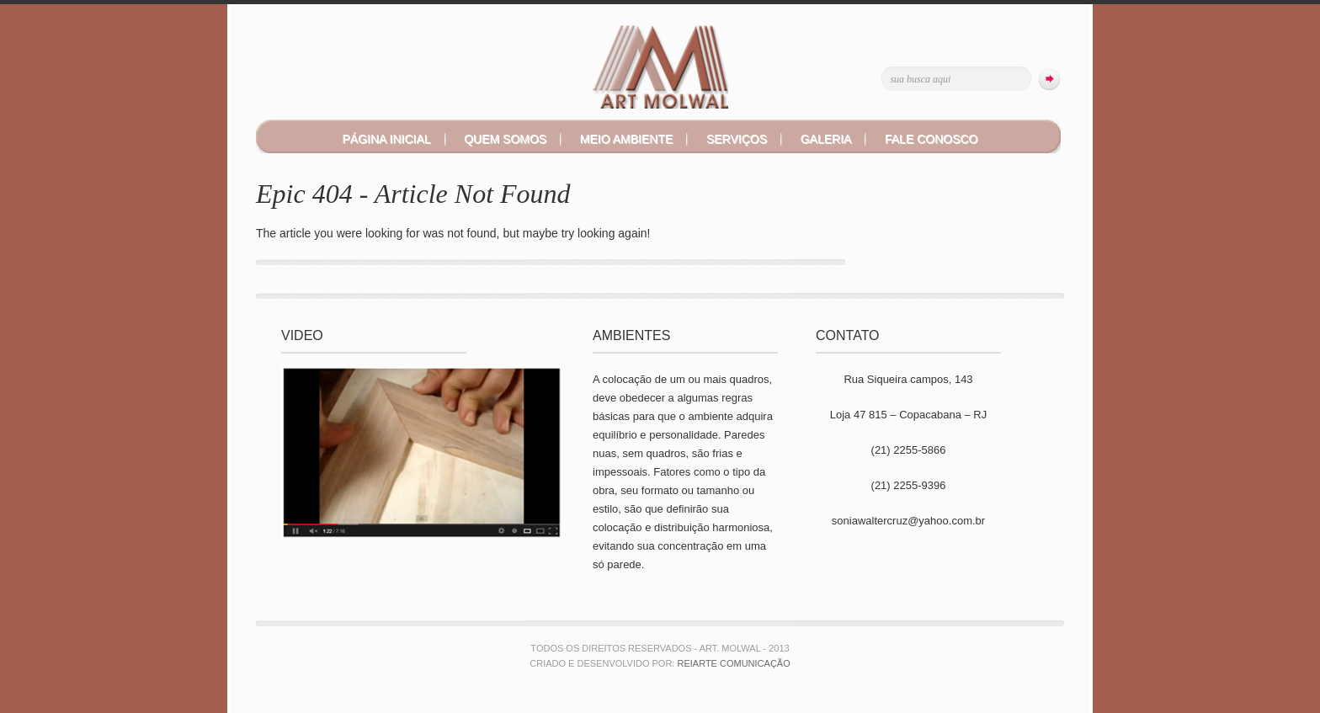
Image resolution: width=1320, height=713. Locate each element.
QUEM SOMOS (505, 139)
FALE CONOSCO (931, 139)
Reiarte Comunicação (733, 663)
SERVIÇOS (736, 139)
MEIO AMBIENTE (626, 139)
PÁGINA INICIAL (387, 139)
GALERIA (826, 139)
